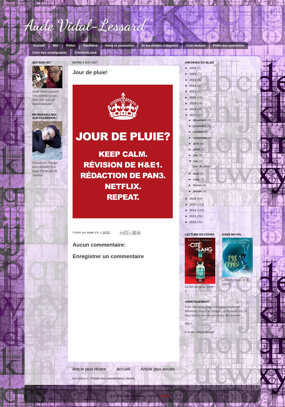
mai (196, 161)
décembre (200, 120)
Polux (70, 45)
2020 (193, 97)
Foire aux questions (229, 45)
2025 (193, 68)
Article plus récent (89, 369)
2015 (193, 204)
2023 (193, 80)
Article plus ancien (158, 369)
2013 (193, 216)
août (196, 143)
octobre (198, 131)
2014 (193, 210)
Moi (56, 45)
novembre (200, 126)
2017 (193, 115)
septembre (200, 137)
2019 (193, 103)
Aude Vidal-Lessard (84, 25)
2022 (193, 85)
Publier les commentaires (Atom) (113, 378)
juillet (197, 149)
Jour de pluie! (201, 166)
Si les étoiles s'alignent (160, 45)
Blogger (166, 395)
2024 (193, 74)
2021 (193, 91)
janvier (198, 191)
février (197, 185)
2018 (193, 109)
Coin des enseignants (49, 52)
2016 (193, 198)
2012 (193, 222)
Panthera (90, 45)
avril (196, 173)
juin (196, 155)
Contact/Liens (86, 52)
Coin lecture (195, 45)
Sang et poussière (119, 45)
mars (197, 179)
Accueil (39, 45)
